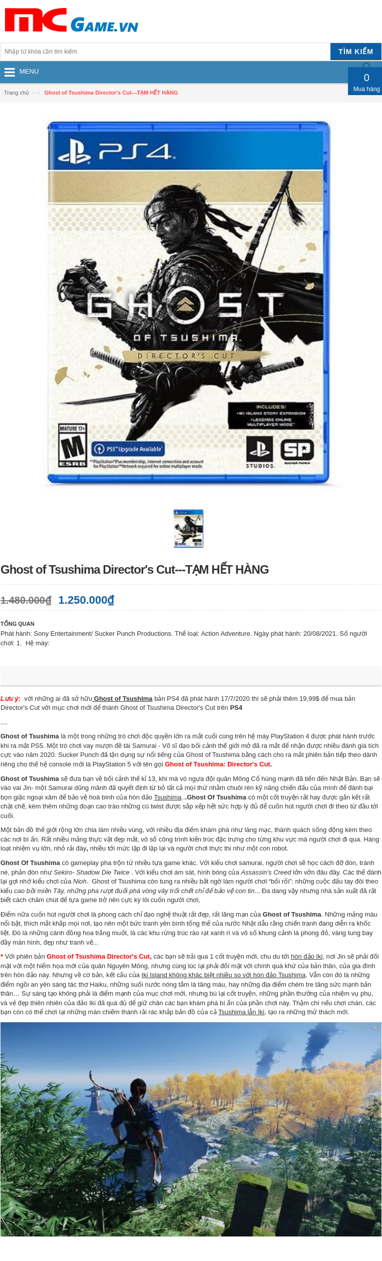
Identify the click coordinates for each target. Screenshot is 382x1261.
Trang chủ (16, 93)
